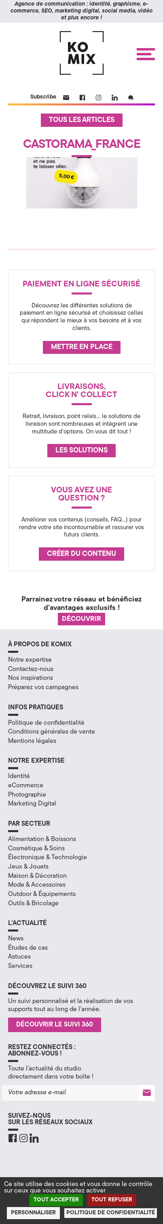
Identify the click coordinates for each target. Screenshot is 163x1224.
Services (20, 966)
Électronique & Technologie (47, 857)
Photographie (27, 795)
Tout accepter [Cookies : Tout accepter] (56, 1200)
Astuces (19, 957)
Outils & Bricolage (33, 903)
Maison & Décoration (37, 876)
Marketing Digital (32, 804)
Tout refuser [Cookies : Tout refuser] (111, 1200)
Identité (19, 776)
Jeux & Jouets (28, 867)
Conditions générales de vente (51, 732)
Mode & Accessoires (37, 885)
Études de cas (28, 948)
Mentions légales (32, 741)
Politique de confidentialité (46, 723)
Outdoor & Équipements (42, 894)
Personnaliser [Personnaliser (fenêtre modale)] (33, 1213)
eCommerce (25, 785)
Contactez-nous (30, 669)
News (15, 939)
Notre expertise (30, 660)
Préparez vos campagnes (43, 687)
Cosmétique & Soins (36, 848)
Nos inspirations (30, 678)
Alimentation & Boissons (42, 839)
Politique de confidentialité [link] (110, 1213)
